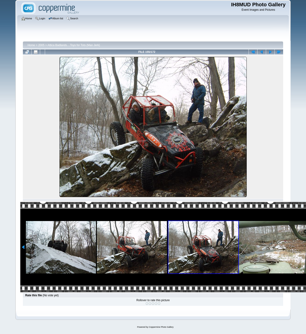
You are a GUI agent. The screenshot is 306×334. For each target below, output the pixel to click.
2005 (41, 45)
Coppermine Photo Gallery (161, 327)
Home (31, 45)
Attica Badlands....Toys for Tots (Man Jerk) (73, 45)
